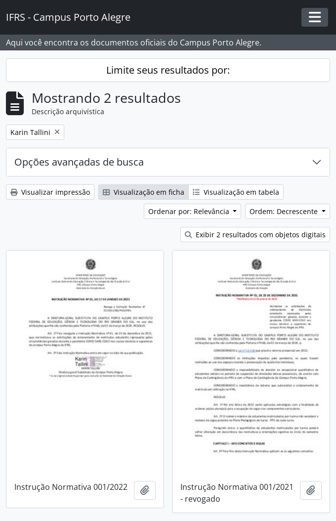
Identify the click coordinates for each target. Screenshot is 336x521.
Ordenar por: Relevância (189, 211)
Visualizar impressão (50, 192)
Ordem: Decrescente (285, 211)
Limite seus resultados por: (168, 70)
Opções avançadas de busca (79, 162)
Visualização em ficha (143, 192)
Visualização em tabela (236, 192)
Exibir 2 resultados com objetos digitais (255, 234)
